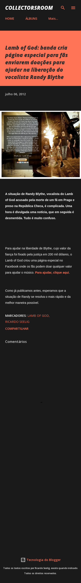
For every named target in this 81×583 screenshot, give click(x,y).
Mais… (53, 18)
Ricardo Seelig (17, 322)
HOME (9, 18)
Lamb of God (38, 316)
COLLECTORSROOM (29, 7)
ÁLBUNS (31, 18)
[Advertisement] (40, 498)
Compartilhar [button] (17, 328)
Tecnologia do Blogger (41, 560)
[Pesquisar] (62, 7)
